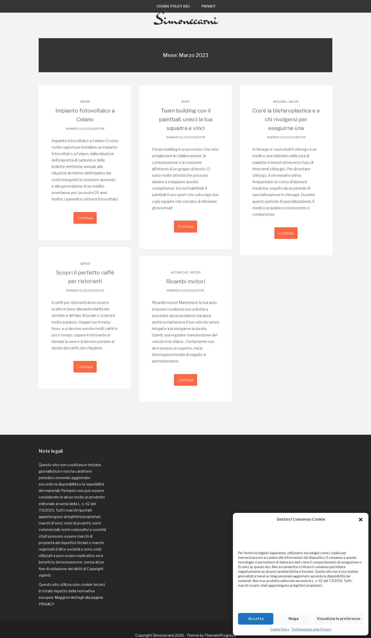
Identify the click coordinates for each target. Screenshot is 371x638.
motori (195, 281)
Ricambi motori (186, 290)
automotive (179, 281)
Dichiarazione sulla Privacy (311, 629)
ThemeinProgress (220, 622)
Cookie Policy (279, 629)
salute (294, 114)
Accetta (256, 618)
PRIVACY (46, 591)
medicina (279, 114)
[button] (360, 519)
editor (99, 140)
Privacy (208, 6)
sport (185, 114)
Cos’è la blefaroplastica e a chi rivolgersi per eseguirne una (286, 131)
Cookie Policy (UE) (173, 6)
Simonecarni (186, 31)
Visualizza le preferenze (338, 618)
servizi (85, 114)
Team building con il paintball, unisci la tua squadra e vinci (185, 131)
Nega (294, 618)
